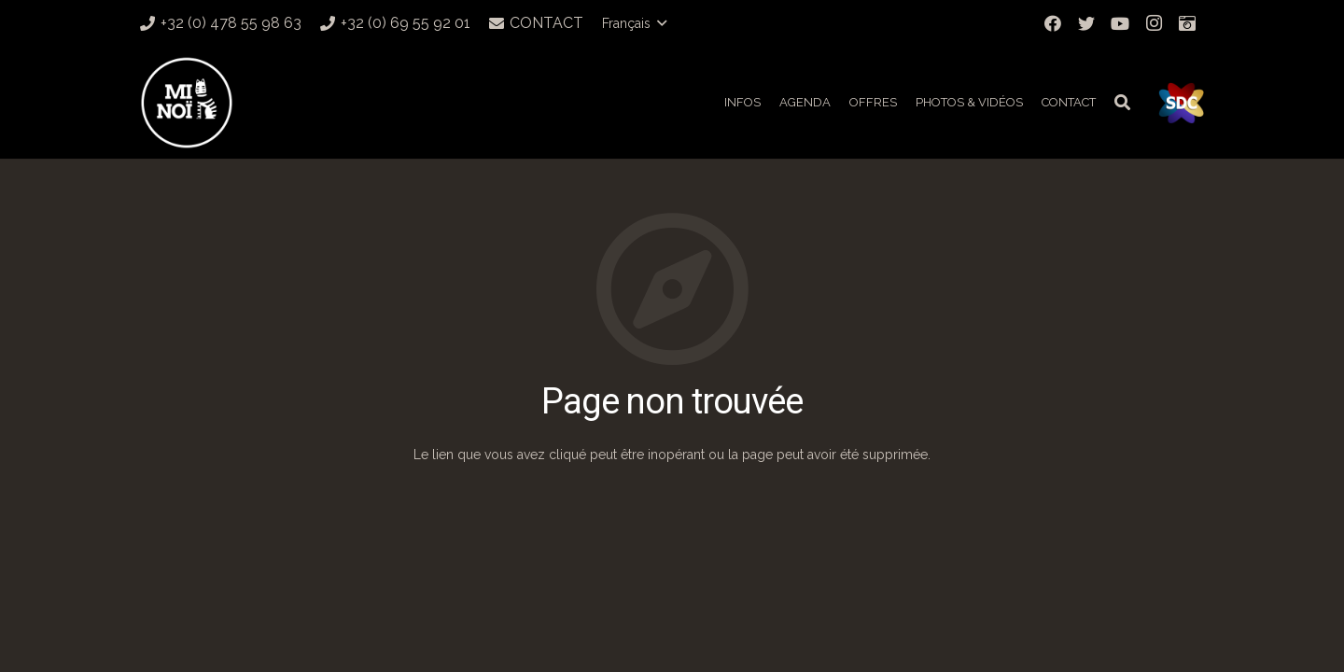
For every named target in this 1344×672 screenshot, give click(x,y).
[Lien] (186, 102)
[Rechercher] (1122, 102)
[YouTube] (1120, 23)
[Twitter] (1086, 23)
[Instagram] (1153, 23)
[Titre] (1187, 23)
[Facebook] (1053, 23)
